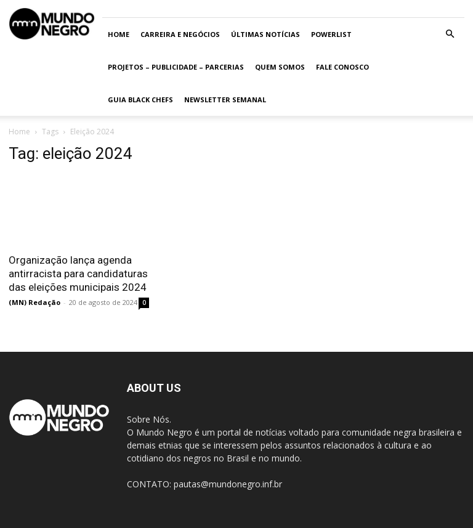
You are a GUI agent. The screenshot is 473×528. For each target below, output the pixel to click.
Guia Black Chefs (140, 99)
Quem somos (280, 66)
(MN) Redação (34, 302)
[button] (449, 34)
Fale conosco (342, 66)
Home (118, 34)
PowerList (331, 34)
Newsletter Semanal (225, 99)
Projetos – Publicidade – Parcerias (176, 66)
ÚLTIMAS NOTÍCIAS (265, 34)
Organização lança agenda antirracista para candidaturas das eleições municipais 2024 (78, 273)
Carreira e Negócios (180, 34)
